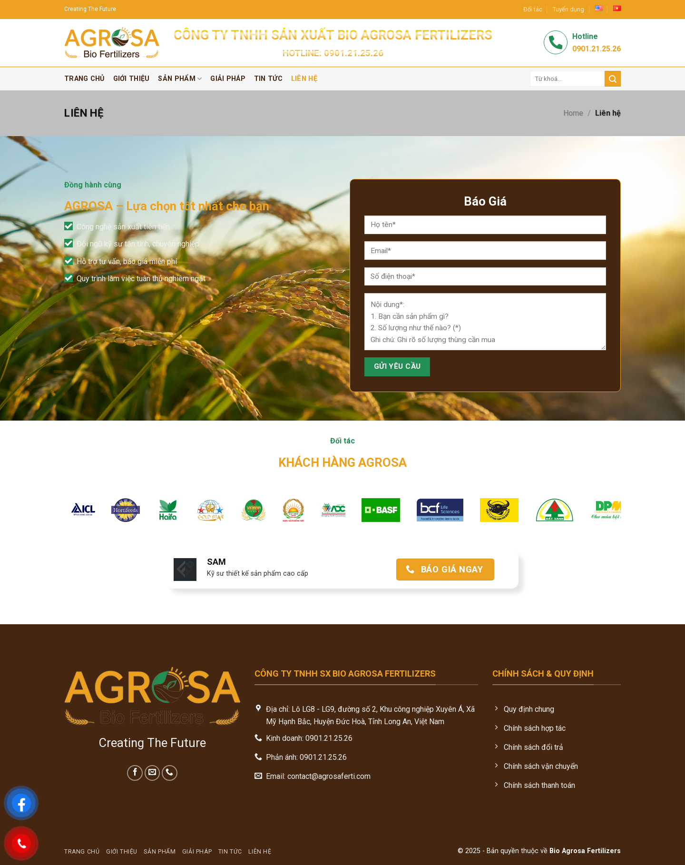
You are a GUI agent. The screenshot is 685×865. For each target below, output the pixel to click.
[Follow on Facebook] (135, 773)
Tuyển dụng (568, 9)
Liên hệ (304, 79)
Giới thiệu (131, 79)
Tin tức (268, 79)
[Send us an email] (152, 773)
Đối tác (532, 9)
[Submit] (613, 79)
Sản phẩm (180, 78)
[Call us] (169, 773)
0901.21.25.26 (353, 53)
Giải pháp (227, 79)
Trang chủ (84, 79)
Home (573, 113)
